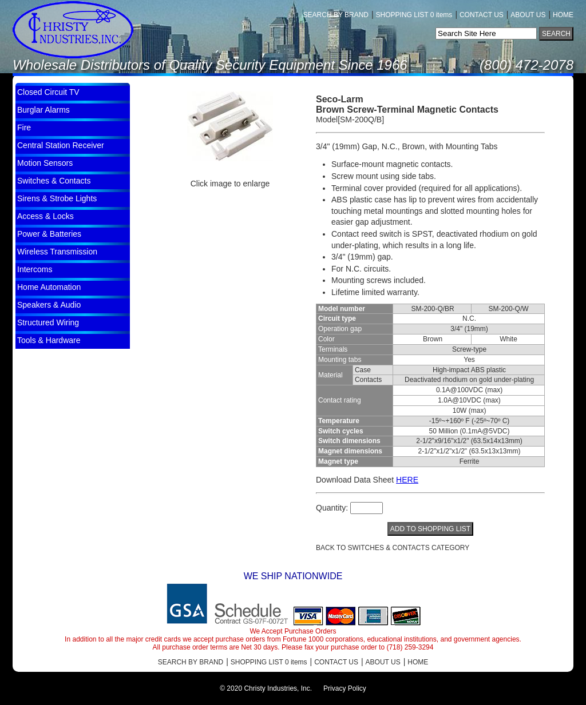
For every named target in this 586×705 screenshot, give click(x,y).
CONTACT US (482, 15)
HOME (563, 15)
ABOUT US (527, 15)
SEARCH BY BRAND (336, 15)
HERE (407, 479)
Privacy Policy (344, 688)
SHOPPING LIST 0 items (414, 15)
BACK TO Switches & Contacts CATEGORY (392, 548)
